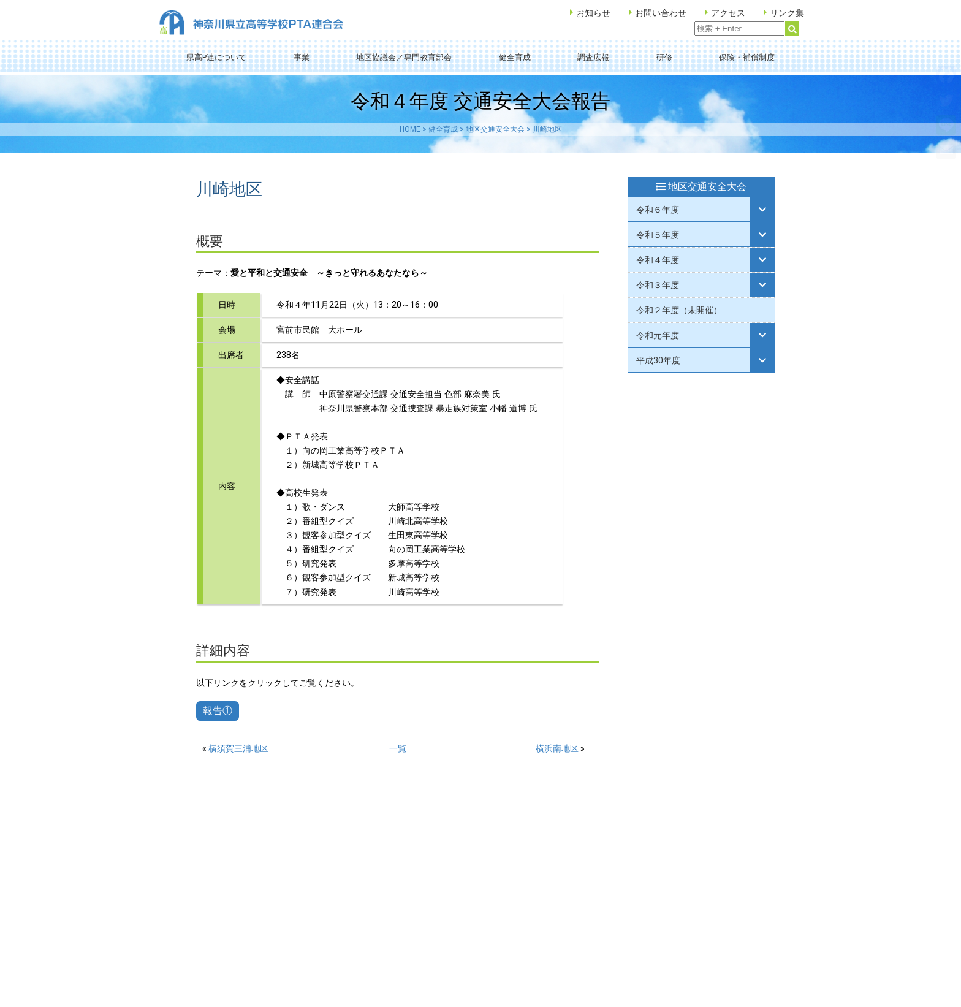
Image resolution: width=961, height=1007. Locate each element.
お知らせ (593, 13)
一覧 (397, 748)
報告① (217, 710)
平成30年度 (658, 360)
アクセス (728, 13)
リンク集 (787, 13)
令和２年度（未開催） (679, 310)
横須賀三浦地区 (238, 748)
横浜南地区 (557, 748)
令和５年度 (657, 235)
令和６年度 (657, 210)
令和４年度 (657, 260)
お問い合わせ (660, 13)
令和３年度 (657, 285)
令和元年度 (657, 335)
